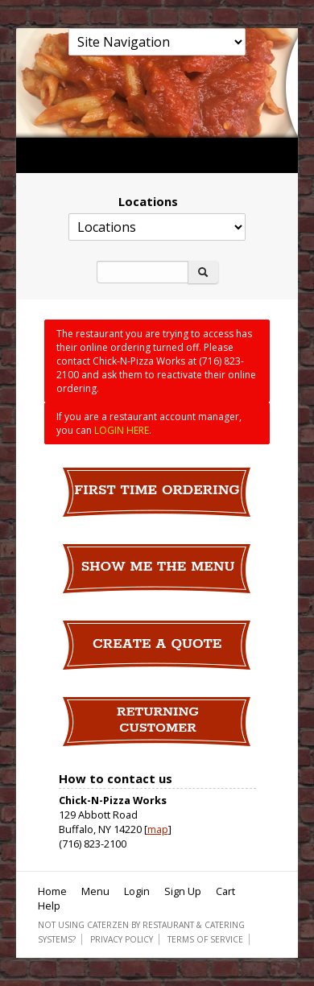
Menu (95, 891)
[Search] (142, 272)
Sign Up (182, 891)
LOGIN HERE (121, 430)
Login (137, 891)
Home (52, 891)
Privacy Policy (121, 939)
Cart (225, 891)
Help (49, 905)
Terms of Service (205, 939)
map (157, 829)
